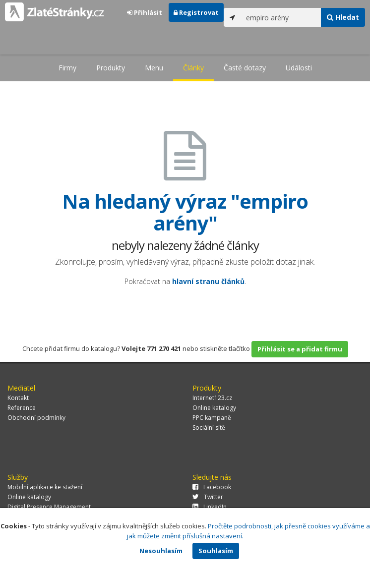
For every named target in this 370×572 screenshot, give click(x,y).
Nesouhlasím (161, 550)
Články (193, 67)
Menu (154, 67)
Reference (21, 407)
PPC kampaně (211, 417)
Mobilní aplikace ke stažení (44, 487)
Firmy (67, 67)
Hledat (343, 17)
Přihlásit (144, 12)
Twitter (207, 497)
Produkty (110, 67)
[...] (281, 17)
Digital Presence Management (49, 507)
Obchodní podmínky (36, 417)
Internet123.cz (212, 398)
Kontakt (18, 398)
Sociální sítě (208, 427)
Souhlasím (215, 550)
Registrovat (196, 12)
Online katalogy (214, 407)
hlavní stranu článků (208, 281)
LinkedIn (209, 507)
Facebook (211, 487)
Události (299, 67)
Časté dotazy (245, 67)
